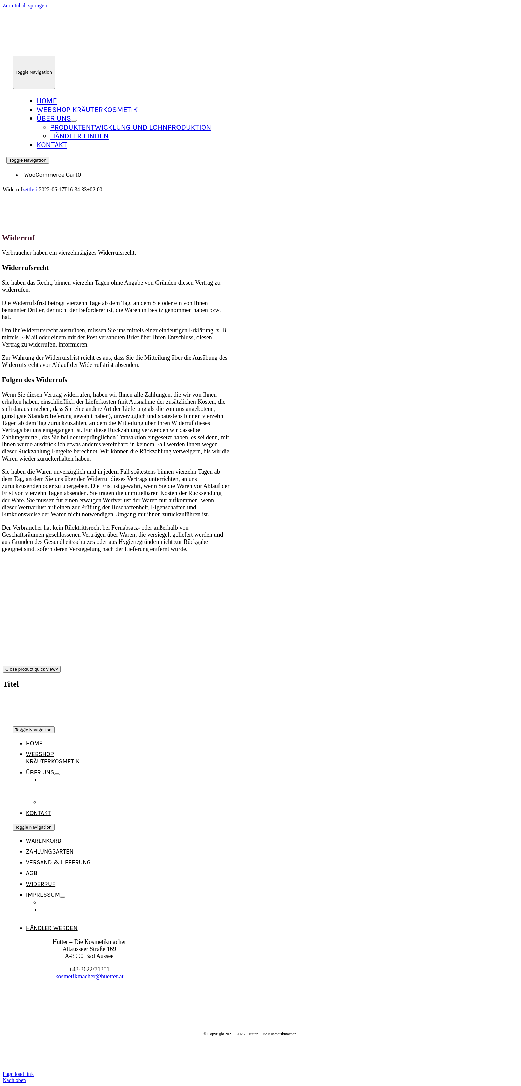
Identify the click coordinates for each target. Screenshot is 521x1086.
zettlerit (30, 189)
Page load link (18, 1074)
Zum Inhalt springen (25, 5)
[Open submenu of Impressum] (62, 897)
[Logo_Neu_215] (72, 49)
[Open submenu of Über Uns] (74, 121)
